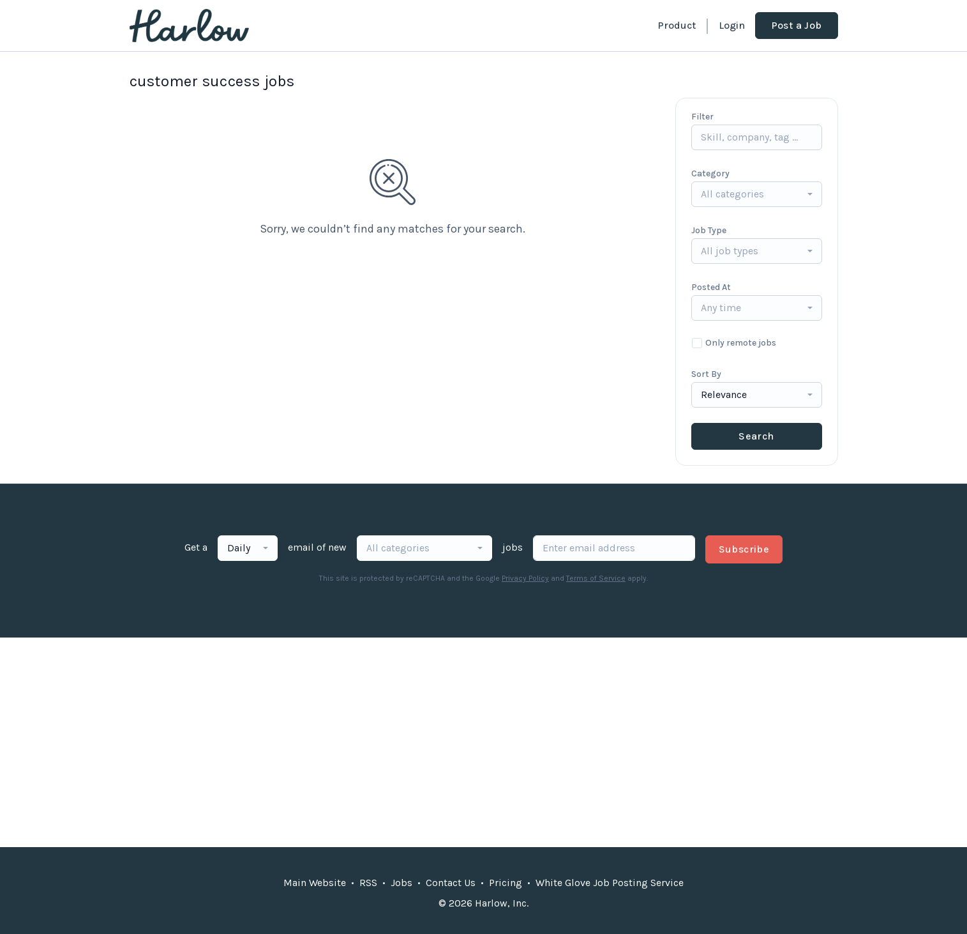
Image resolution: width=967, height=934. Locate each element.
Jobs (401, 883)
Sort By (706, 374)
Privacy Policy (525, 578)
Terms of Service (596, 578)
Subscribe (744, 549)
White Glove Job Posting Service (610, 883)
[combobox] (756, 194)
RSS (368, 883)
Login (732, 25)
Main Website (314, 883)
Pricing (505, 883)
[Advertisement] (484, 742)
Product (676, 25)
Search (756, 436)
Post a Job (796, 25)
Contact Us (451, 883)
